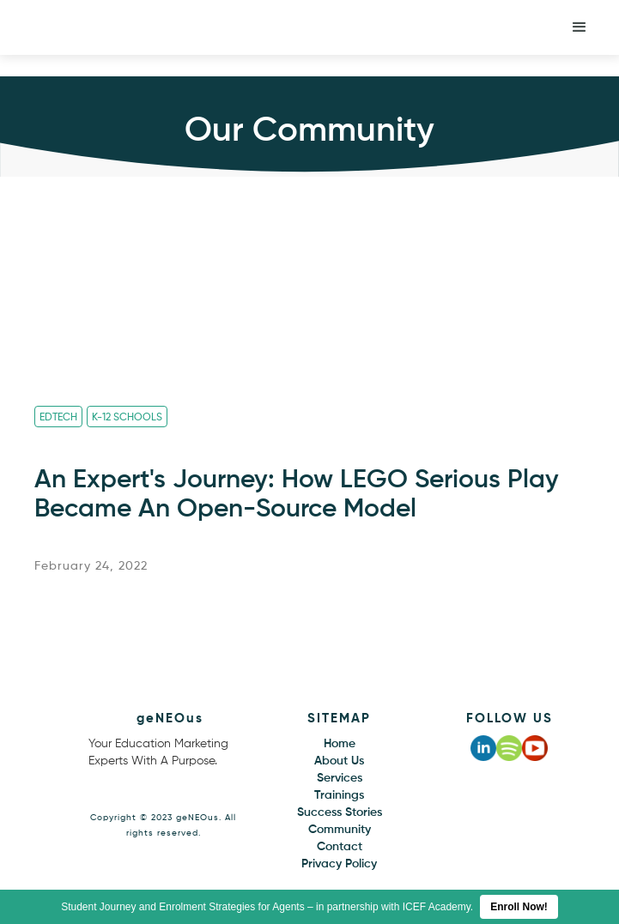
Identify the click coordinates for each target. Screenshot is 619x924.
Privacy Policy (339, 864)
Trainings (339, 795)
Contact (339, 847)
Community (339, 830)
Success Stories (339, 812)
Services (339, 778)
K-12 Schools (127, 418)
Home (339, 744)
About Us (339, 761)
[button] (579, 27)
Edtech (58, 418)
